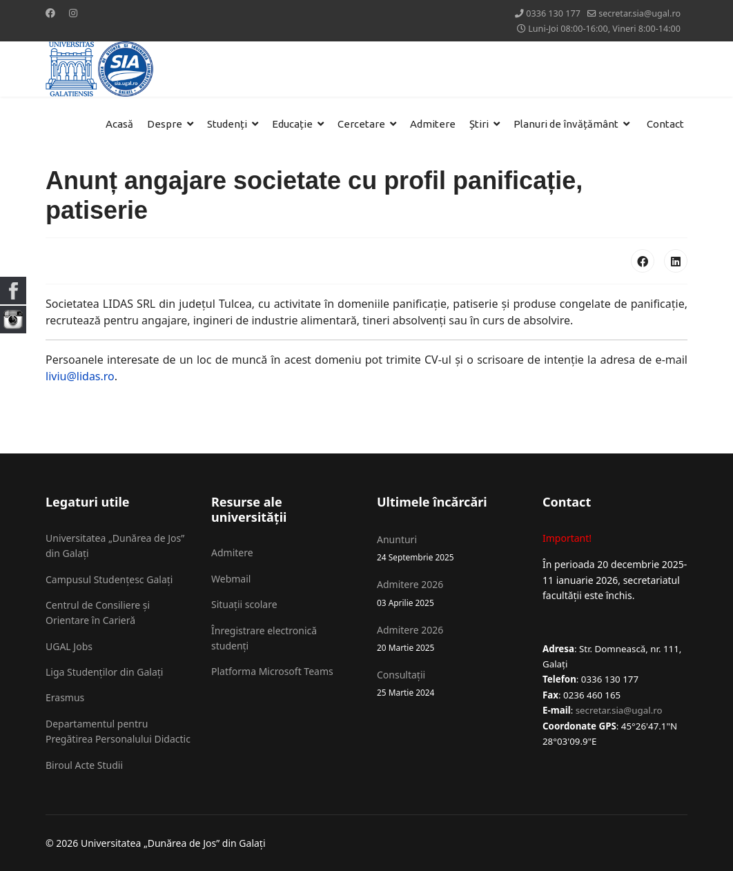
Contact (665, 124)
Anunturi (449, 548)
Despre (164, 124)
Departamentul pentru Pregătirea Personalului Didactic (118, 731)
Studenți (227, 124)
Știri (479, 124)
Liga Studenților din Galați (104, 671)
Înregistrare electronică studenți (264, 638)
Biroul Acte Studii (84, 765)
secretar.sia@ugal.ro (639, 13)
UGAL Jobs (69, 646)
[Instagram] (73, 12)
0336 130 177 (553, 13)
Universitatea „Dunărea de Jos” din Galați (115, 545)
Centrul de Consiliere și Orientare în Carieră (98, 612)
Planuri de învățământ (566, 124)
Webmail (231, 578)
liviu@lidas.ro (80, 376)
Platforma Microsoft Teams (272, 671)
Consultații (449, 683)
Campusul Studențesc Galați (109, 579)
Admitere (433, 124)
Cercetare (361, 124)
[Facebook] (50, 12)
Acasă (119, 124)
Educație (292, 124)
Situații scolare (244, 604)
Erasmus (65, 697)
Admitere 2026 (449, 593)
